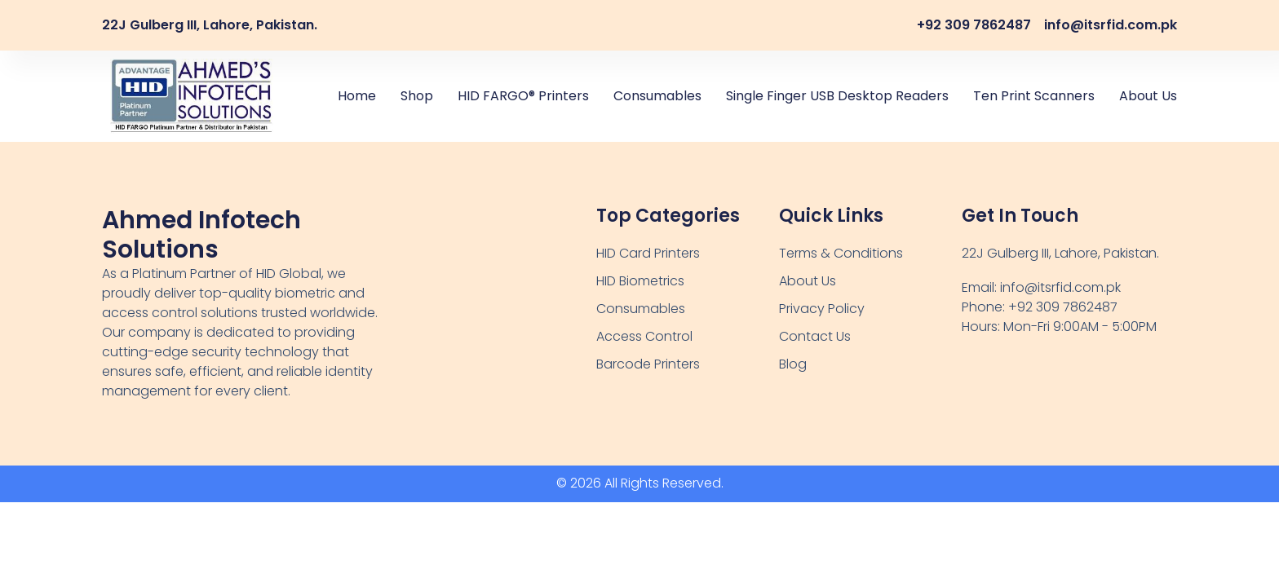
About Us (1148, 95)
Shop (417, 95)
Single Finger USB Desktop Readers (837, 95)
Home (357, 95)
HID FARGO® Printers (523, 95)
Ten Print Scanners (1034, 95)
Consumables (657, 95)
